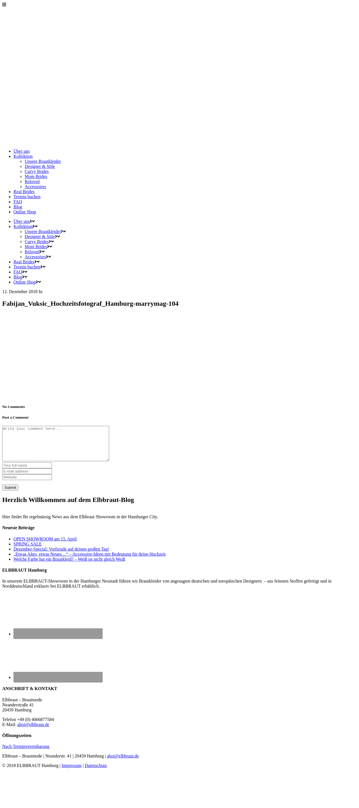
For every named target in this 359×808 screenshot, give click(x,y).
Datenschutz (96, 772)
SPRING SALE (27, 550)
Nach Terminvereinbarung (25, 753)
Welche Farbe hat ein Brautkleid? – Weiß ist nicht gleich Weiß (69, 565)
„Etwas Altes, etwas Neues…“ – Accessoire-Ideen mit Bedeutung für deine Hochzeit (89, 560)
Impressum (72, 772)
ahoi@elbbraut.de (33, 731)
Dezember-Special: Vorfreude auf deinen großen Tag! (61, 555)
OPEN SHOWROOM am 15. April (45, 545)
